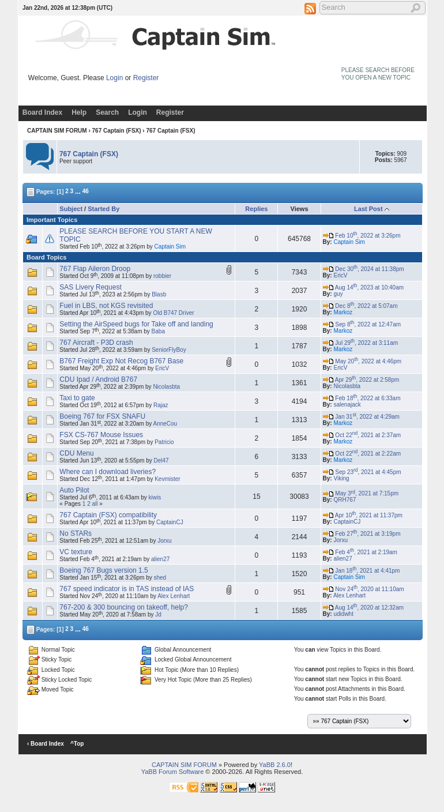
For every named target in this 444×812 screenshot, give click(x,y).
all (95, 504)
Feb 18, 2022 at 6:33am (362, 398)
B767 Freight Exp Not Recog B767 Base (121, 361)
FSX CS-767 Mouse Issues (101, 435)
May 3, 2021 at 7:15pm (360, 493)
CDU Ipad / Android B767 (98, 379)
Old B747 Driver (173, 313)
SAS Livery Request (90, 287)
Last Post (368, 208)
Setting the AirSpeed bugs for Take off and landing (136, 324)
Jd (158, 614)
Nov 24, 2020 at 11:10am (363, 589)
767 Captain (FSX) (116, 130)
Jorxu (164, 540)
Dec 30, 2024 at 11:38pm (363, 269)
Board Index (42, 112)
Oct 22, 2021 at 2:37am (362, 435)
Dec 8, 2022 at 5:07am (360, 306)
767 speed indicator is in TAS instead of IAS (126, 589)
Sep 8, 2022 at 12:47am (362, 324)
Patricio (164, 442)
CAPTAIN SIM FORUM (57, 130)
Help (79, 112)
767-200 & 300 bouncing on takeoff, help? (123, 607)
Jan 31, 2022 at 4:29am (361, 416)
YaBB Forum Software (172, 771)
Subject (70, 208)
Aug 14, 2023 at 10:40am (363, 287)
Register (146, 78)
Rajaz (160, 405)
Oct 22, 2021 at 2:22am (362, 453)
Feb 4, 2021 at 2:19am (360, 552)
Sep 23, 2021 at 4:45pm (362, 472)
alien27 (160, 559)
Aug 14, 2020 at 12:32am (363, 607)
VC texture (75, 552)
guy (338, 294)
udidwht (343, 614)
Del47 (161, 460)
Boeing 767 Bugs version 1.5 (103, 570)
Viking (341, 478)
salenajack (346, 404)
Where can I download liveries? (107, 472)
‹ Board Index (45, 743)
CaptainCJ (169, 522)
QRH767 (344, 500)
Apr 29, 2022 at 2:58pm (361, 380)
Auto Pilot (74, 490)
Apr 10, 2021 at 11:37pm (362, 515)
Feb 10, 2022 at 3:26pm (362, 235)
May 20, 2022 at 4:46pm (362, 361)
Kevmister (167, 479)
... (78, 191)
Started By (103, 208)
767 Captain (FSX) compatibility (108, 515)
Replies (256, 208)
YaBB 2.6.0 (275, 764)
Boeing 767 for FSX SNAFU (102, 416)
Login (114, 78)
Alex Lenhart (173, 596)
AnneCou (165, 423)
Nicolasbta (166, 387)
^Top (77, 743)
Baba (158, 331)
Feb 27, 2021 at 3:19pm (362, 534)
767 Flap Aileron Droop (94, 269)
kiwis (155, 497)
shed (160, 577)
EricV (340, 275)
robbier (162, 276)
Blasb (159, 294)
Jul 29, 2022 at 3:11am (360, 343)
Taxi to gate (77, 398)
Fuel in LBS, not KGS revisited (106, 306)
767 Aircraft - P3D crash (96, 343)
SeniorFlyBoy (169, 350)
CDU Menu (76, 453)
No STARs (75, 533)
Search (107, 112)
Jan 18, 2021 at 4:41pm (361, 570)
